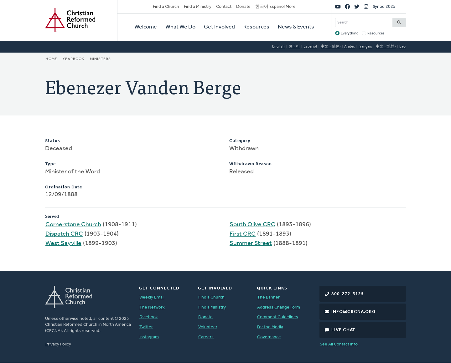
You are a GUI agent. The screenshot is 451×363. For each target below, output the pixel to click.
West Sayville (63, 243)
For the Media (270, 327)
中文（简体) (330, 47)
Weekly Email (151, 297)
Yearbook (73, 59)
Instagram (149, 337)
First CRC (243, 234)
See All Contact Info (339, 344)
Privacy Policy (58, 344)
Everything (350, 33)
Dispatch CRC (64, 234)
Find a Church (166, 6)
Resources (256, 27)
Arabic (349, 47)
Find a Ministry (197, 6)
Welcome (145, 27)
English (278, 47)
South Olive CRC (252, 225)
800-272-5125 (347, 294)
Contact (223, 6)
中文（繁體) (386, 47)
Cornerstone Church (73, 225)
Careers (206, 337)
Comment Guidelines (277, 317)
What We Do (180, 27)
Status (52, 141)
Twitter (146, 327)
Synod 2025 (384, 6)
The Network (152, 307)
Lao (402, 47)
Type (50, 164)
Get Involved (219, 27)
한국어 (294, 47)
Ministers (100, 59)
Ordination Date (63, 187)
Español (310, 47)
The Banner (268, 297)
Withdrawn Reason (250, 164)
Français (365, 47)
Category (240, 141)
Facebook (148, 317)
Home (51, 59)
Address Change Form (278, 307)
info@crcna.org (353, 311)
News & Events (296, 27)
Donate (243, 6)
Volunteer (207, 327)
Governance (269, 337)
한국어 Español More (275, 6)
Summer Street (251, 243)
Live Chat (343, 330)
